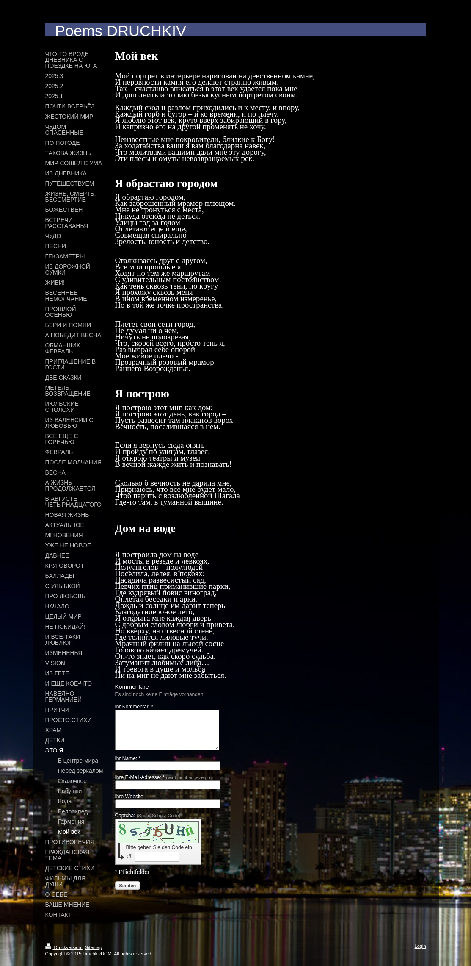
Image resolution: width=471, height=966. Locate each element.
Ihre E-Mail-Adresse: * (162, 785)
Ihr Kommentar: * (134, 707)
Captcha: (148, 823)
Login (420, 946)
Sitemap (93, 947)
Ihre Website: (130, 804)
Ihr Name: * (128, 766)
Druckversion (64, 947)
